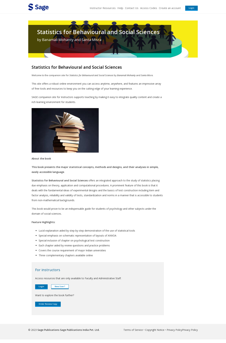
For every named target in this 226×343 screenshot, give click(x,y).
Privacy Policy (174, 330)
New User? (60, 286)
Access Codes (148, 8)
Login (191, 8)
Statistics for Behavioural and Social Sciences (98, 32)
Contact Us (131, 8)
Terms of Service (133, 330)
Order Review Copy (48, 304)
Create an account (170, 8)
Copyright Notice (154, 330)
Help (120, 8)
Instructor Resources (103, 8)
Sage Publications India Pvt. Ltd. (79, 330)
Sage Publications (48, 330)
